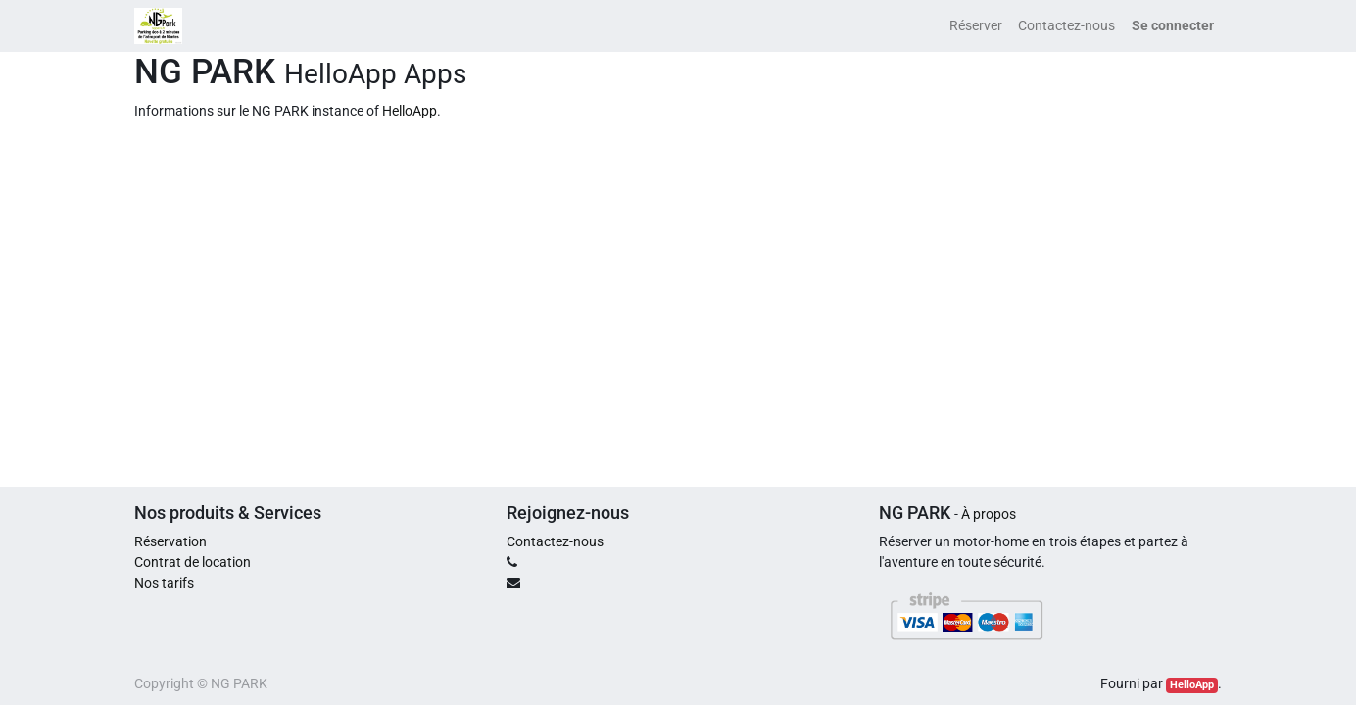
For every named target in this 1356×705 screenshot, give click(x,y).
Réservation (170, 541)
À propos (988, 514)
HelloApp (409, 110)
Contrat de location (192, 562)
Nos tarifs (164, 582)
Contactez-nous (555, 541)
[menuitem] (976, 26)
